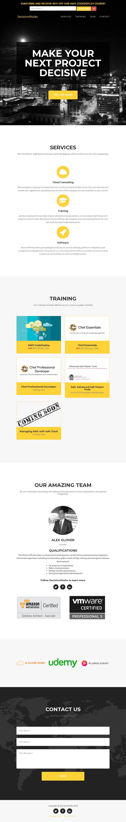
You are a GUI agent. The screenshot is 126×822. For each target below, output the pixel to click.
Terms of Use (70, 816)
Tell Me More (63, 94)
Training (80, 19)
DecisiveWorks (29, 18)
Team (93, 19)
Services (66, 19)
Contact (105, 19)
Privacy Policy (56, 816)
